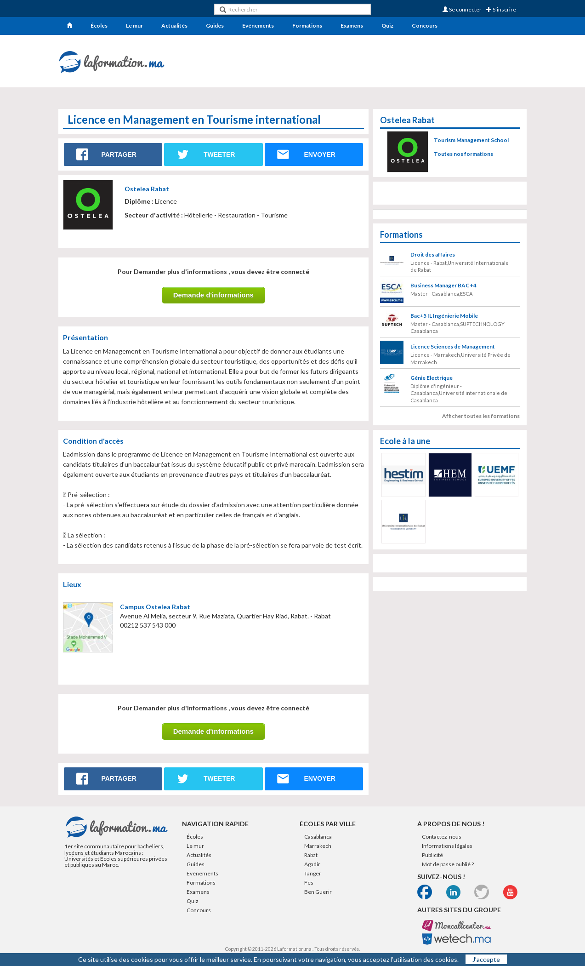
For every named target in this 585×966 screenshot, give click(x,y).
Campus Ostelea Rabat (155, 607)
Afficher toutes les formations (481, 415)
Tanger (312, 873)
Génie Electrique (431, 377)
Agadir (312, 864)
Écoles (99, 25)
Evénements (258, 25)
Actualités (174, 25)
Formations (307, 25)
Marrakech (317, 845)
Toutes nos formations (463, 153)
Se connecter (462, 9)
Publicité (432, 855)
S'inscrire (501, 9)
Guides (215, 25)
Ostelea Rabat (147, 189)
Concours (424, 25)
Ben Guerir (318, 891)
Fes (308, 882)
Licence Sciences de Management (452, 346)
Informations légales (447, 845)
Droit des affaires (432, 254)
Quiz (387, 25)
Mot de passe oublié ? (448, 864)
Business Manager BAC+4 (443, 285)
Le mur (134, 25)
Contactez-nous (441, 836)
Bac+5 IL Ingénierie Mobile (444, 315)
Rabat (311, 855)
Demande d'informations (213, 295)
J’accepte (486, 959)
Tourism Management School (471, 140)
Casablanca (318, 836)
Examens (352, 25)
